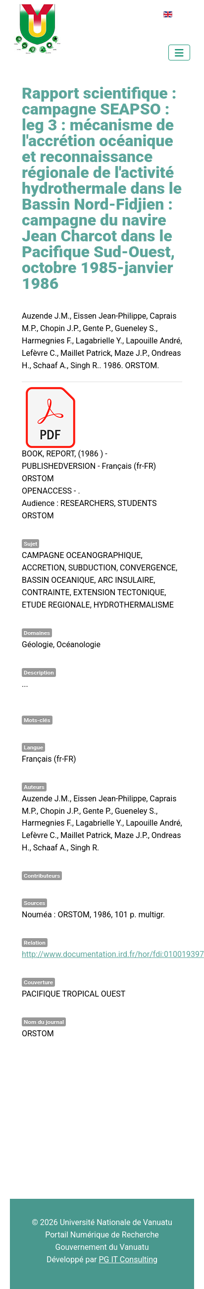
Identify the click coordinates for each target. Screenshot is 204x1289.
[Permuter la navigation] (179, 52)
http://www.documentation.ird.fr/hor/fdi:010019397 (113, 954)
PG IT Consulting (128, 1259)
